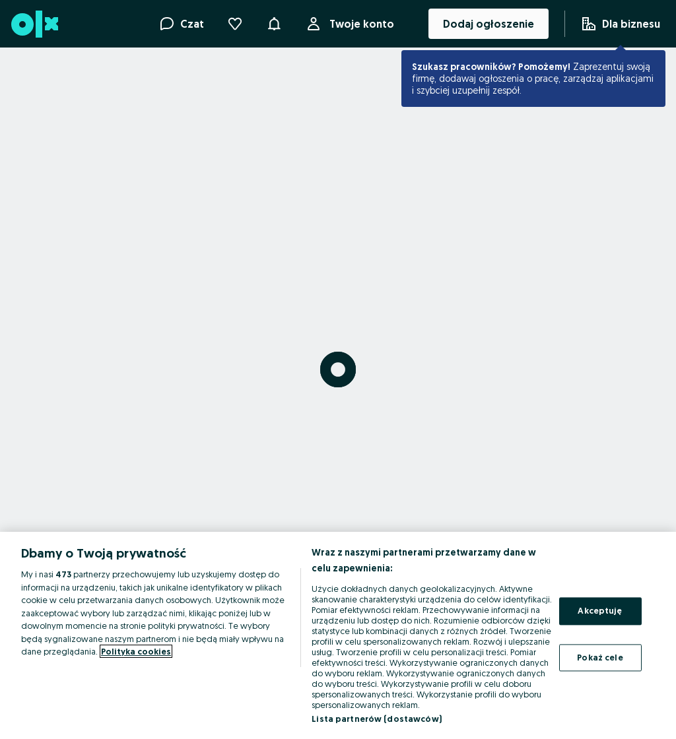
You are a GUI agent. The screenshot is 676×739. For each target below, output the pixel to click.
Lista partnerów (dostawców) (377, 718)
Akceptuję (600, 610)
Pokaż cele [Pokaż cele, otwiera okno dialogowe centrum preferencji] (600, 657)
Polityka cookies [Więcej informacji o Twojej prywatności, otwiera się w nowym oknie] (136, 651)
